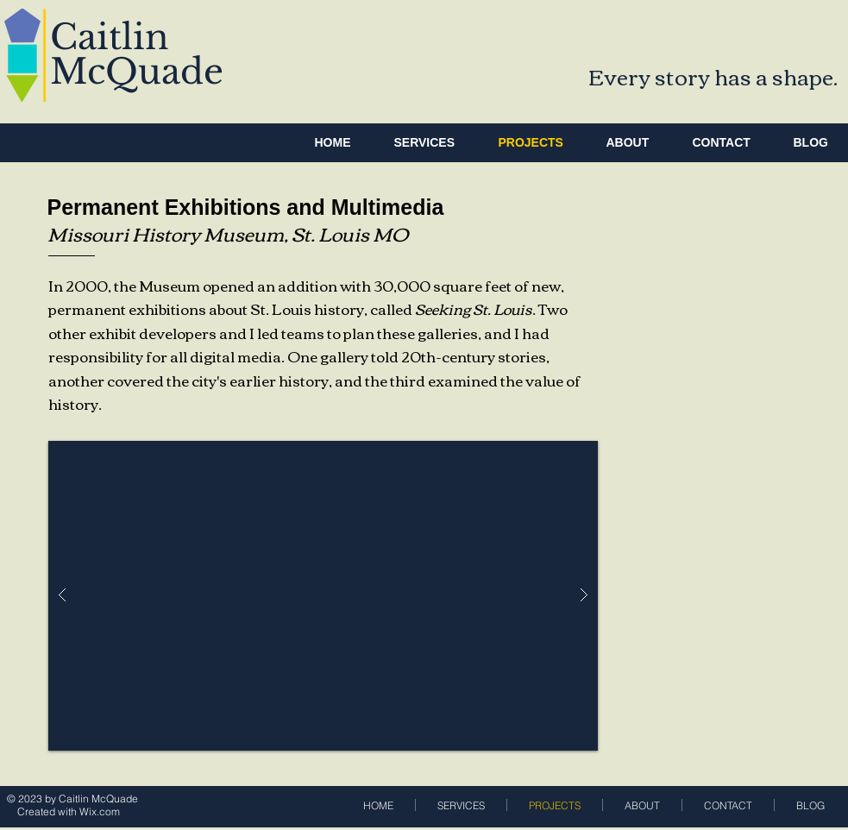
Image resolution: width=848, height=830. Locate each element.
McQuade (136, 71)
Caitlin (109, 37)
